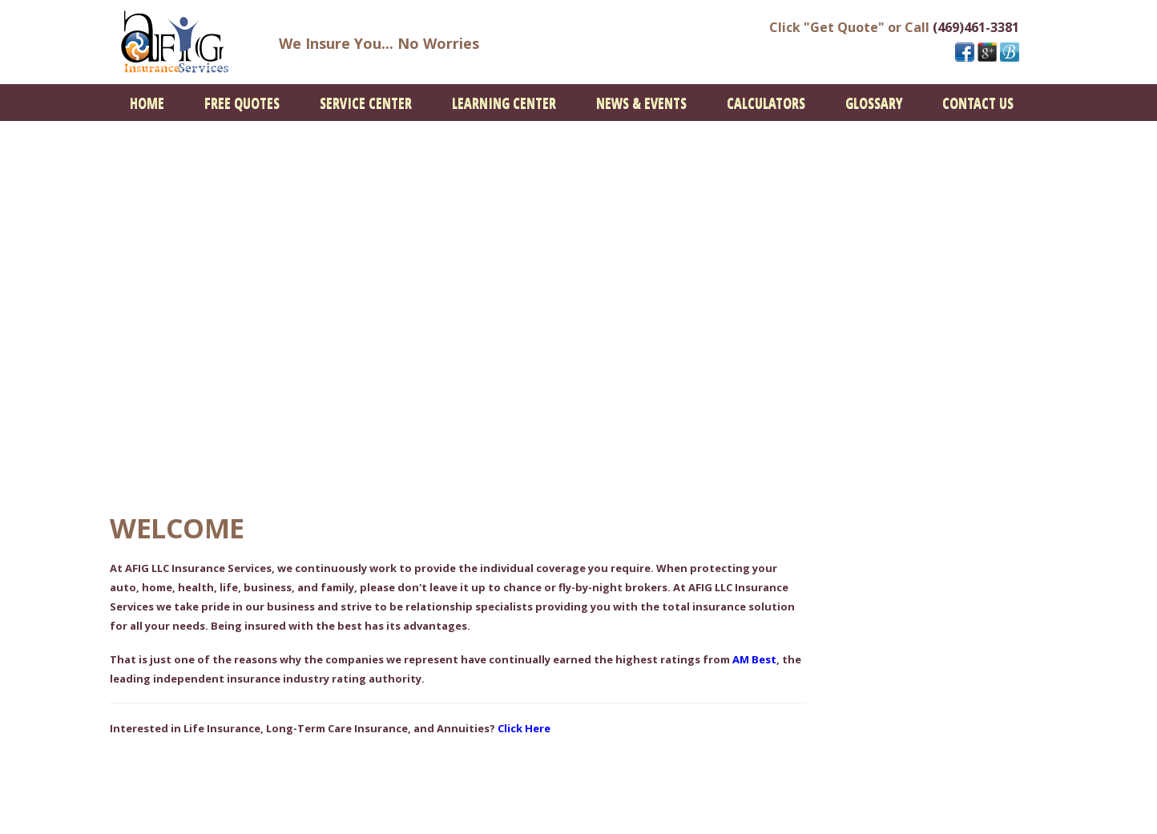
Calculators (766, 102)
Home (147, 102)
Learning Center (504, 102)
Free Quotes (242, 102)
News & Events (641, 102)
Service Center (366, 102)
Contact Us (978, 102)
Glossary (873, 102)
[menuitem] (147, 102)
